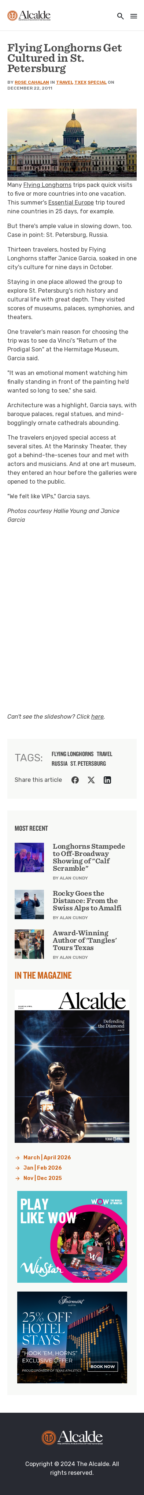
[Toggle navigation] (131, 17)
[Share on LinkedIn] (107, 780)
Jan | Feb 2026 (42, 1168)
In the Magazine (43, 975)
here (97, 716)
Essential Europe (71, 202)
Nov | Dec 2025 (42, 1178)
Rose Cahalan (32, 82)
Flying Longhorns (47, 184)
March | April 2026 (47, 1158)
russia (59, 763)
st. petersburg (88, 763)
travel (104, 754)
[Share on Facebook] (75, 780)
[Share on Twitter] (91, 780)
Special (97, 82)
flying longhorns (73, 754)
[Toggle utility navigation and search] (118, 17)
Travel (64, 82)
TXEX (80, 82)
